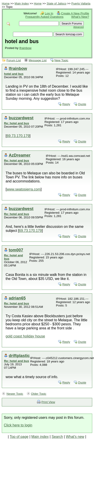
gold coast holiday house (25, 336)
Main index (40, 437)
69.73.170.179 (17, 136)
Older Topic (38, 393)
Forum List (13, 60)
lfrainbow (25, 48)
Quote (82, 104)
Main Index (22, 3)
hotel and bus (14, 73)
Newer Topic (14, 393)
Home (6, 3)
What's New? (80, 16)
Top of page (19, 437)
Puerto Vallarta (80, 3)
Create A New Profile (75, 13)
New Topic (61, 60)
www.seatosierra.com (23, 189)
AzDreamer (19, 155)
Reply (66, 104)
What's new (75, 437)
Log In (49, 13)
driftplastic (19, 355)
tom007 (16, 250)
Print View (48, 402)
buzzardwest (21, 117)
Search (57, 437)
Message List (38, 60)
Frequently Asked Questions (45, 16)
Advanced (78, 27)
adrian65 (17, 298)
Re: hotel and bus (16, 123)
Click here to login (18, 425)
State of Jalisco (56, 3)
